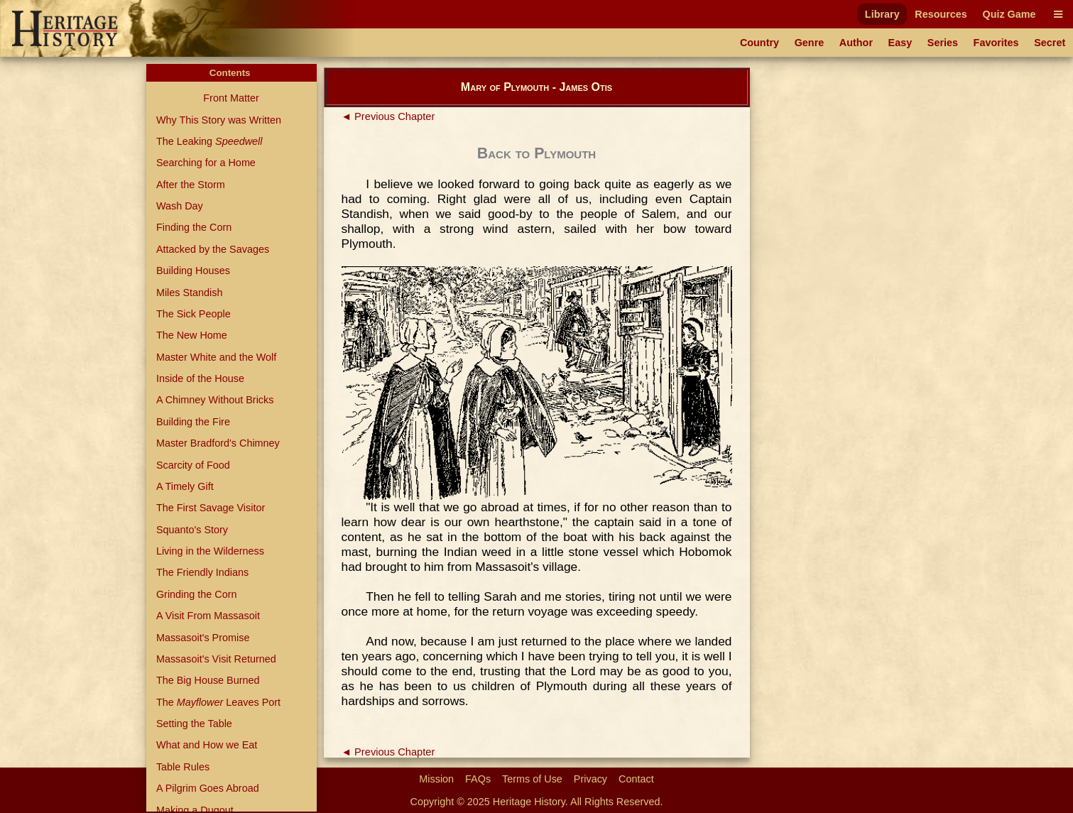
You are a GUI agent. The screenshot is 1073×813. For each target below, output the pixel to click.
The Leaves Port (218, 702)
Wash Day (179, 206)
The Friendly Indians (202, 572)
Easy (900, 42)
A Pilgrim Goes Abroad (207, 788)
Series (942, 42)
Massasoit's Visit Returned (216, 659)
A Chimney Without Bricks (215, 399)
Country (759, 42)
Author (856, 42)
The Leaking (209, 141)
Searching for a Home (206, 162)
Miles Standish (189, 292)
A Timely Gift (185, 486)
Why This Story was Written (218, 120)
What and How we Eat (206, 745)
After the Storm (190, 184)
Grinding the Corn (196, 594)
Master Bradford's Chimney (218, 443)
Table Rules (182, 767)
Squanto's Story (192, 529)
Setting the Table (194, 723)
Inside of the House (200, 378)
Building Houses (193, 270)
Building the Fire (193, 421)
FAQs (478, 779)
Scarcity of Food (193, 465)
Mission (436, 779)
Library (882, 14)
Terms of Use (532, 779)
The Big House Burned (208, 680)
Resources (941, 14)
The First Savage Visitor (210, 507)
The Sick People (193, 314)
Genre (809, 42)
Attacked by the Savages (212, 249)
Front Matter (230, 98)
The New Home (191, 335)
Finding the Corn (194, 227)
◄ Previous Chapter (388, 116)
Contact (636, 779)
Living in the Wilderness (210, 551)
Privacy (590, 779)
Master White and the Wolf (216, 357)
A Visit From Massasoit (208, 615)
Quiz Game (1008, 14)
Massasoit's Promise (203, 637)
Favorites (996, 42)
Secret (1049, 42)
